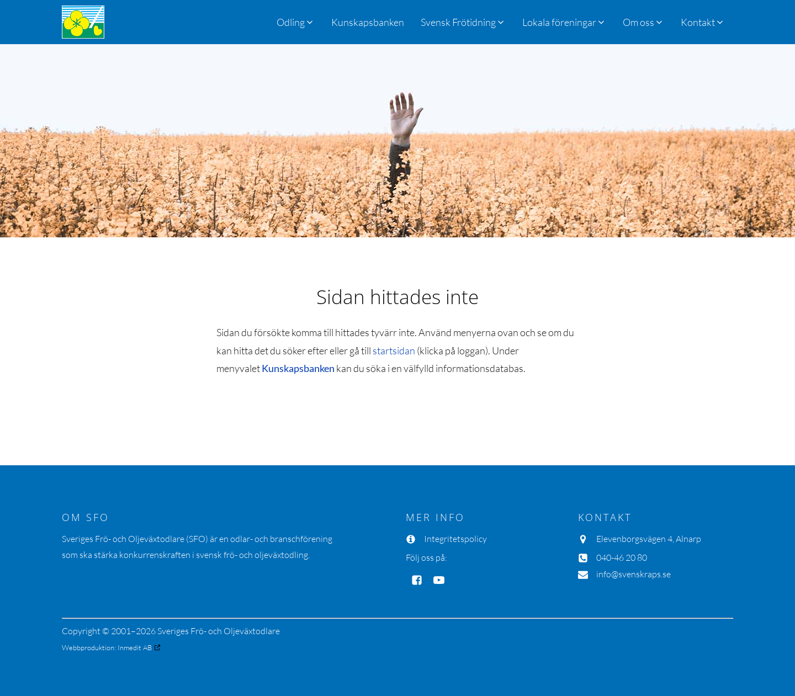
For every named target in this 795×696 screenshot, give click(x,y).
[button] (463, 22)
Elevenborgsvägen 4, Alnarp (648, 538)
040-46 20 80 (621, 557)
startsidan (394, 350)
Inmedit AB (135, 647)
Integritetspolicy (455, 538)
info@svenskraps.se (633, 574)
